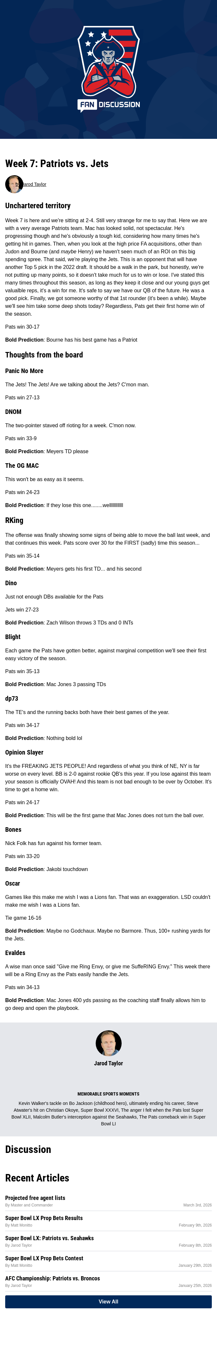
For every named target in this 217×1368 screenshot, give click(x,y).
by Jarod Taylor (31, 184)
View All (108, 1301)
